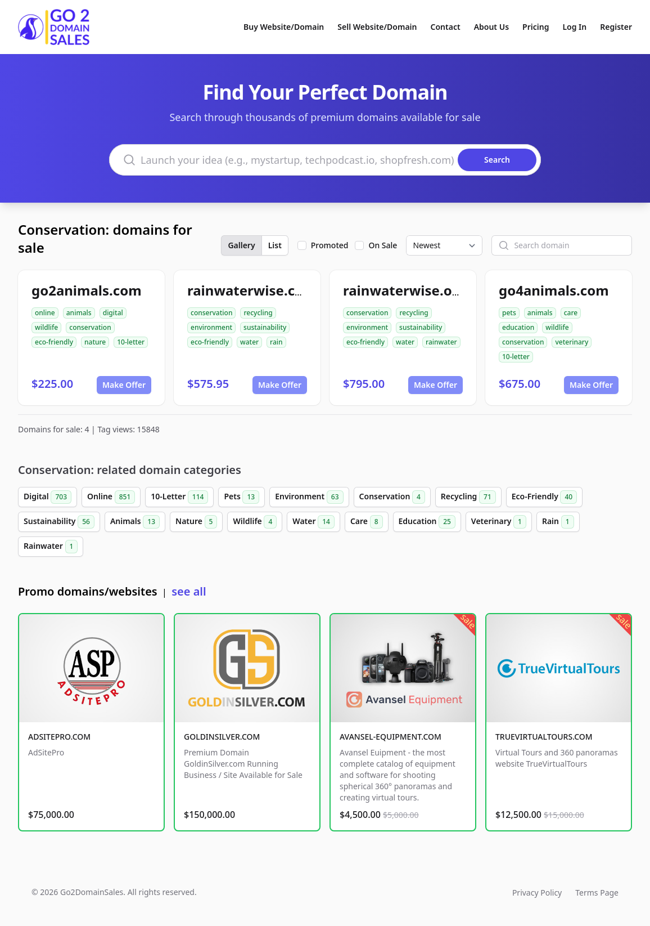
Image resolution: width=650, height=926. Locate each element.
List (275, 245)
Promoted (330, 245)
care (570, 312)
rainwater (441, 342)
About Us (491, 26)
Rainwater (51, 546)
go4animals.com (554, 290)
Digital (47, 497)
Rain (558, 522)
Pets (241, 497)
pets (509, 312)
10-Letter (179, 497)
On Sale (382, 245)
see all (188, 591)
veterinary (571, 342)
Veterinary (498, 522)
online (45, 312)
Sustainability (59, 522)
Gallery (241, 245)
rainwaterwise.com (251, 290)
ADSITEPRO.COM (59, 736)
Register (616, 26)
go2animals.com (86, 290)
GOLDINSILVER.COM (222, 736)
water (249, 342)
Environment (309, 497)
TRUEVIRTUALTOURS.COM (544, 736)
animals (79, 312)
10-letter (131, 342)
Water (313, 522)
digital (113, 312)
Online (111, 497)
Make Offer (124, 384)
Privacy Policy (537, 892)
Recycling (468, 497)
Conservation (392, 497)
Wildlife (255, 522)
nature (95, 342)
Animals (135, 522)
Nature (196, 522)
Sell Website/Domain (377, 26)
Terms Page (597, 892)
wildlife (46, 327)
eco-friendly (54, 342)
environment (211, 327)
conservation (90, 327)
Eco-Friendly (544, 497)
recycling (257, 312)
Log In (574, 26)
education (518, 327)
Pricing (535, 26)
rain (276, 342)
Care (366, 522)
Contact (446, 26)
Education (427, 522)
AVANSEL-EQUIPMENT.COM (390, 736)
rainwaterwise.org (404, 290)
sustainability (264, 327)
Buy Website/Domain (283, 26)
